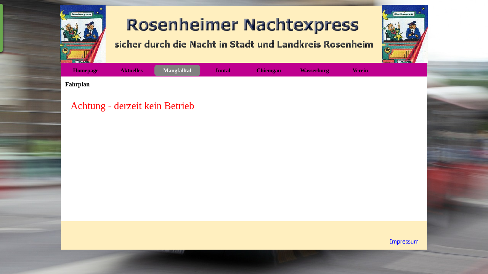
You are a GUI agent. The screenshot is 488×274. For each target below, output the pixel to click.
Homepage (86, 70)
